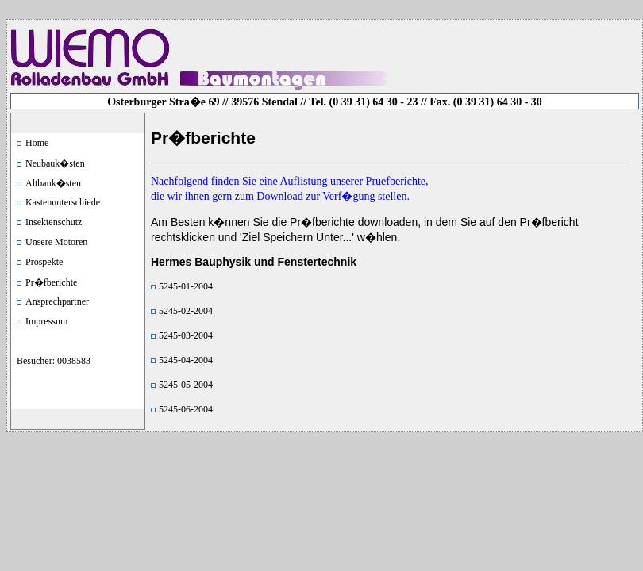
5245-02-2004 (186, 310)
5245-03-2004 (186, 335)
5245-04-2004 (186, 360)
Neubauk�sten (55, 163)
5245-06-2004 (186, 409)
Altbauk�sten (53, 183)
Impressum (46, 321)
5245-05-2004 (186, 384)
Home (36, 142)
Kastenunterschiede (62, 202)
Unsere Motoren (56, 241)
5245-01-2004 (186, 286)
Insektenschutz (53, 222)
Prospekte (44, 261)
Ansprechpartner (57, 301)
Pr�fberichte (51, 282)
